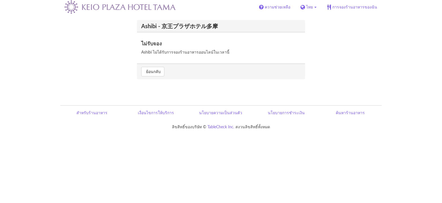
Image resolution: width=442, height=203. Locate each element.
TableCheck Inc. (220, 126)
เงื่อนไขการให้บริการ (156, 112)
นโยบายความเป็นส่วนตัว (220, 112)
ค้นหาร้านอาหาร (350, 112)
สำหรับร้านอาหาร (91, 112)
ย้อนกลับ (153, 71)
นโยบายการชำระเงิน (286, 112)
